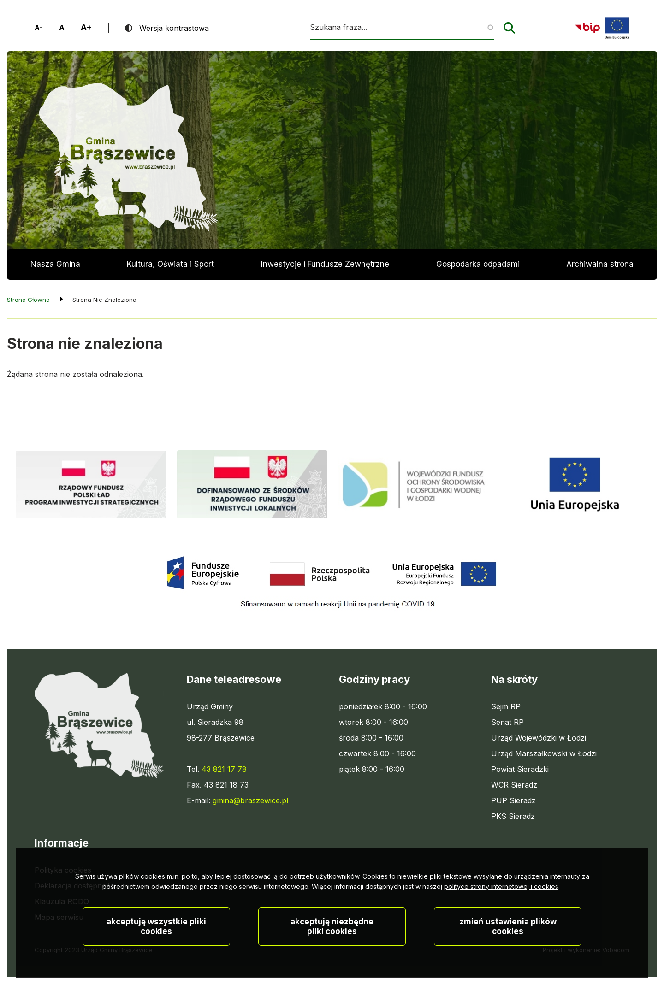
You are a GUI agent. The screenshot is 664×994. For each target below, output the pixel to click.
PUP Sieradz (513, 800)
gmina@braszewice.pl (250, 800)
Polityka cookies (63, 870)
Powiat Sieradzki (520, 769)
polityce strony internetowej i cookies (501, 913)
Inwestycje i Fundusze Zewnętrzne (325, 264)
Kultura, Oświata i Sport (170, 264)
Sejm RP (506, 706)
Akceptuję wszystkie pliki (156, 953)
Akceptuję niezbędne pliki (332, 953)
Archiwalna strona (600, 269)
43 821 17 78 (224, 769)
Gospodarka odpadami (478, 264)
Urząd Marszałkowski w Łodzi (544, 753)
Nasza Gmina (55, 264)
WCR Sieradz (514, 784)
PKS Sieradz (513, 816)
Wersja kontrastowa (174, 28)
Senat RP (507, 722)
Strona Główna (28, 299)
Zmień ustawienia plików (508, 953)
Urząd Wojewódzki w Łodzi (538, 737)
